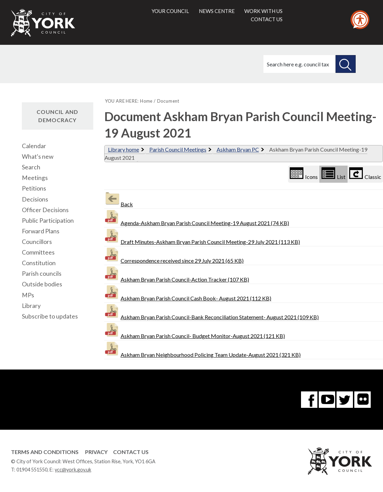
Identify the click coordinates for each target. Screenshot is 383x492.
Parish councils (41, 273)
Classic (365, 173)
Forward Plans (40, 231)
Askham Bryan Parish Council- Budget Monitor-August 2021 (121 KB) (194, 330)
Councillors (37, 241)
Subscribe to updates (50, 316)
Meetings (35, 177)
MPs (28, 295)
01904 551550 (31, 469)
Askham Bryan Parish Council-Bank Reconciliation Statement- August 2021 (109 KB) (211, 311)
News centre (217, 11)
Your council (170, 11)
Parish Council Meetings (177, 149)
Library (31, 305)
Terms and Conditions (45, 452)
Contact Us (131, 452)
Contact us (267, 19)
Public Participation (48, 220)
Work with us (263, 11)
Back (118, 198)
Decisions (35, 199)
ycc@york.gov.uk (73, 469)
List (333, 173)
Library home (123, 149)
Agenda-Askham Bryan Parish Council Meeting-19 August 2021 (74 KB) (196, 217)
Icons (304, 173)
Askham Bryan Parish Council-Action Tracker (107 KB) (176, 274)
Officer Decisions (45, 209)
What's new (37, 156)
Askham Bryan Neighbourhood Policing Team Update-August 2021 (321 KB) (202, 349)
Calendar (34, 146)
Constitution (39, 263)
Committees (38, 252)
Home (146, 101)
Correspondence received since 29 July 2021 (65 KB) (174, 255)
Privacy (96, 452)
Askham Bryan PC (238, 149)
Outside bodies (42, 284)
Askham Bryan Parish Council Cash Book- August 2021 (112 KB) (187, 292)
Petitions (34, 188)
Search (31, 167)
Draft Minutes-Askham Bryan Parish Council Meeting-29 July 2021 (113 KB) (202, 236)
